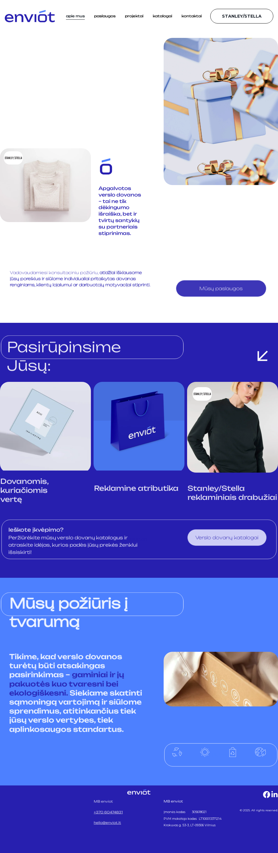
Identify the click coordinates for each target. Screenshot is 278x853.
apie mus (75, 16)
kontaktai (192, 16)
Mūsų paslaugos (221, 288)
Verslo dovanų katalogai (227, 537)
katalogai (162, 16)
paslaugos (105, 16)
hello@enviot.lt (108, 822)
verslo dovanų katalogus (89, 538)
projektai (134, 16)
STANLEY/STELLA (242, 16)
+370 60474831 (109, 812)
